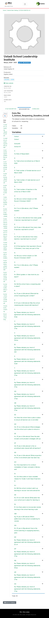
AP (15, 549)
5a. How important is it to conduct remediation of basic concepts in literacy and (27, 467)
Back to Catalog (9, 602)
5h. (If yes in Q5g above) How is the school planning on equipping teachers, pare (27, 530)
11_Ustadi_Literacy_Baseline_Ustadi (5, 246)
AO (15, 537)
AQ (15, 560)
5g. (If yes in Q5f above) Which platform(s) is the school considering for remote (27, 519)
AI (15, 473)
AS (15, 584)
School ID (17, 146)
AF (15, 443)
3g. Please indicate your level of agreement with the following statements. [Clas (27, 315)
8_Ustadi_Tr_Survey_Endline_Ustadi (5, 212)
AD (15, 424)
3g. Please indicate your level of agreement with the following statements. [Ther (27, 396)
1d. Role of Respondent (21, 154)
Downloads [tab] (35, 108)
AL (15, 504)
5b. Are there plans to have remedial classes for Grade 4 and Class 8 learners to (27, 479)
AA (15, 391)
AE (15, 433)
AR (15, 572)
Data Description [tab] (24, 109)
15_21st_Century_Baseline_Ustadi (5, 288)
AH (15, 462)
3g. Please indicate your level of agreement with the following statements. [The (27, 326)
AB (15, 403)
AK (15, 495)
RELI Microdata (24, 612)
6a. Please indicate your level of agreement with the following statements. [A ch (27, 542)
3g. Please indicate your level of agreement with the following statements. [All (27, 350)
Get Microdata (24, 62)
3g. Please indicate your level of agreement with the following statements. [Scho (27, 338)
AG (15, 452)
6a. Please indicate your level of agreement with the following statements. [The (27, 554)
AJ (15, 485)
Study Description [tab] (10, 108)
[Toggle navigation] (25, 4)
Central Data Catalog (12, 10)
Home (4, 10)
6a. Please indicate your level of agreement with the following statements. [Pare (27, 566)
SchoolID (17, 143)
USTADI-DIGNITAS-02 (24, 10)
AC (15, 415)
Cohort (16, 136)
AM (15, 514)
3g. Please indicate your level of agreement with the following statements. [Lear (27, 361)
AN (15, 525)
